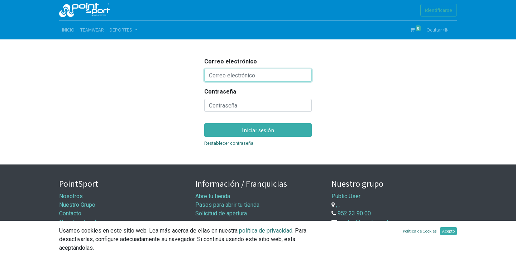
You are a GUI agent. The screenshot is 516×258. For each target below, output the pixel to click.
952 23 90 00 (354, 213)
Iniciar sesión (258, 130)
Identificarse (438, 10)
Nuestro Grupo (77, 204)
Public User (345, 196)
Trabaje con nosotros (369, 237)
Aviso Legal (74, 239)
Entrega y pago (214, 241)
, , (338, 204)
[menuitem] (68, 30)
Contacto (70, 213)
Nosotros (71, 196)
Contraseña (220, 91)
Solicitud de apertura (221, 213)
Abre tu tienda (212, 196)
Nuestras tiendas (80, 222)
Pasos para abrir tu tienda (227, 204)
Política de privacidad (86, 247)
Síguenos (71, 230)
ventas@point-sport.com (369, 222)
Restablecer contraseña (228, 143)
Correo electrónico (230, 61)
